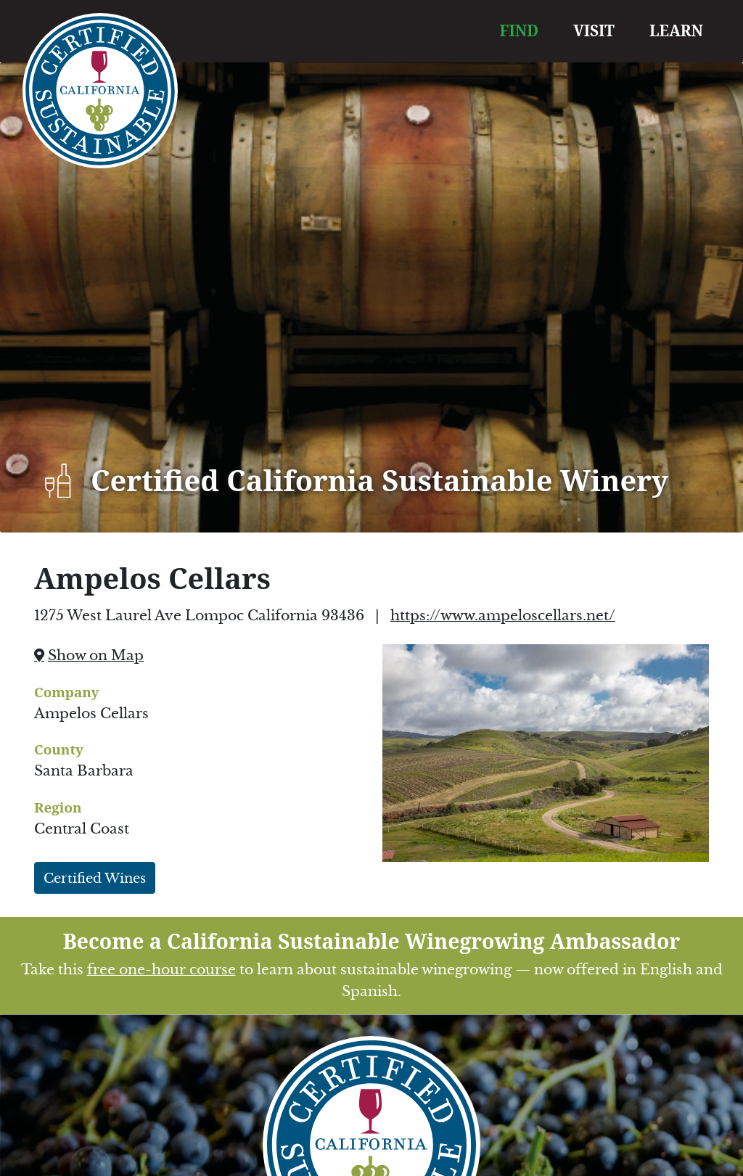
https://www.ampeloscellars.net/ (502, 615)
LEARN (676, 30)
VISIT (594, 30)
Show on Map (96, 655)
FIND (519, 30)
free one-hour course (161, 969)
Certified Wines (95, 879)
